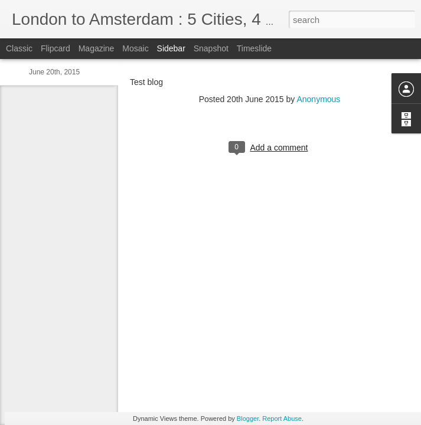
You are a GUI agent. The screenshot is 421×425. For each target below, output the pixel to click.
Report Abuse (282, 418)
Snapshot (211, 48)
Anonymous (318, 99)
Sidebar (171, 48)
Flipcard (55, 48)
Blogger (248, 418)
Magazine (97, 48)
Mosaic (135, 48)
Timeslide (254, 48)
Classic (19, 48)
